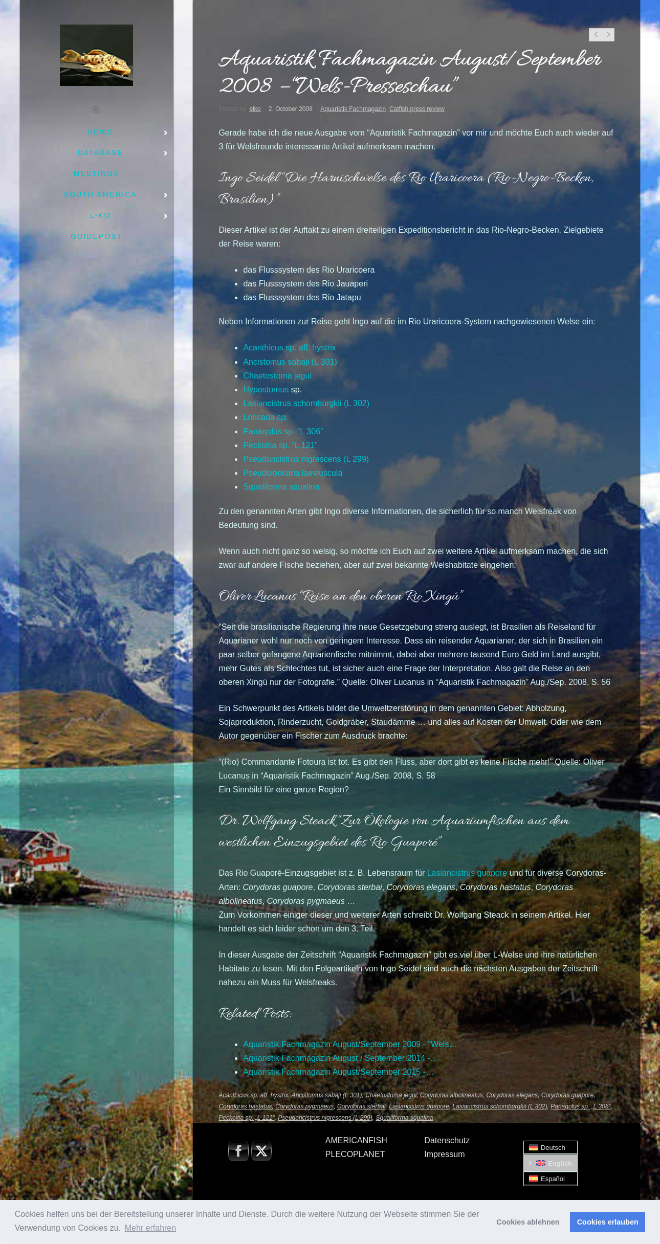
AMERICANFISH (356, 1140)
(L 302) (306, 403)
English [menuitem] (560, 1163)
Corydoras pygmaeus (304, 1106)
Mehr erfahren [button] (151, 1228)
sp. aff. (289, 347)
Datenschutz (447, 1140)
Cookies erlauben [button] (608, 1222)
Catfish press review (417, 109)
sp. (265, 417)
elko (254, 109)
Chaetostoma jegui (390, 1095)
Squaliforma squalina (404, 1117)
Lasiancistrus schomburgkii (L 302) (499, 1106)
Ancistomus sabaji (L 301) (327, 1095)
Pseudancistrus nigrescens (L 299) (325, 1117)
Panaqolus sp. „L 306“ (580, 1106)
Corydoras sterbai (361, 1106)
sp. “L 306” (283, 431)
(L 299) (306, 459)
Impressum (444, 1154)
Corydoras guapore (567, 1095)
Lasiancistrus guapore (419, 1106)
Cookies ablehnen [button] (527, 1222)
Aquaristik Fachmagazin (353, 109)
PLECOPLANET (355, 1154)
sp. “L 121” (280, 445)
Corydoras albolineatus (451, 1095)
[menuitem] (550, 1147)
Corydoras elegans (512, 1095)
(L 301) (290, 362)
